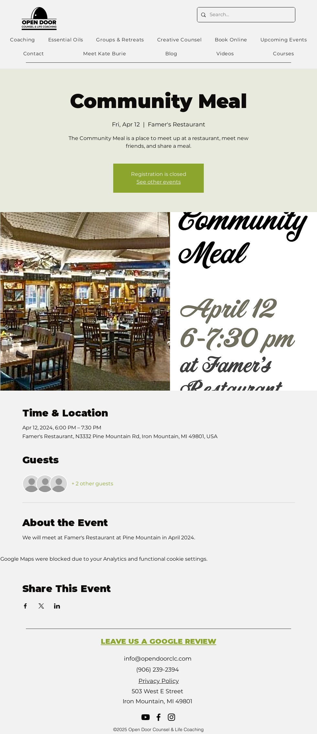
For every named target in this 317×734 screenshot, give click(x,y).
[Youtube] (145, 717)
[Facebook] (158, 717)
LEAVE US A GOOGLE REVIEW (158, 641)
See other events (159, 182)
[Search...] (245, 14)
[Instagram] (171, 717)
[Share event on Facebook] (25, 606)
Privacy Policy (158, 681)
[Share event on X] (41, 606)
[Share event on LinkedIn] (57, 606)
